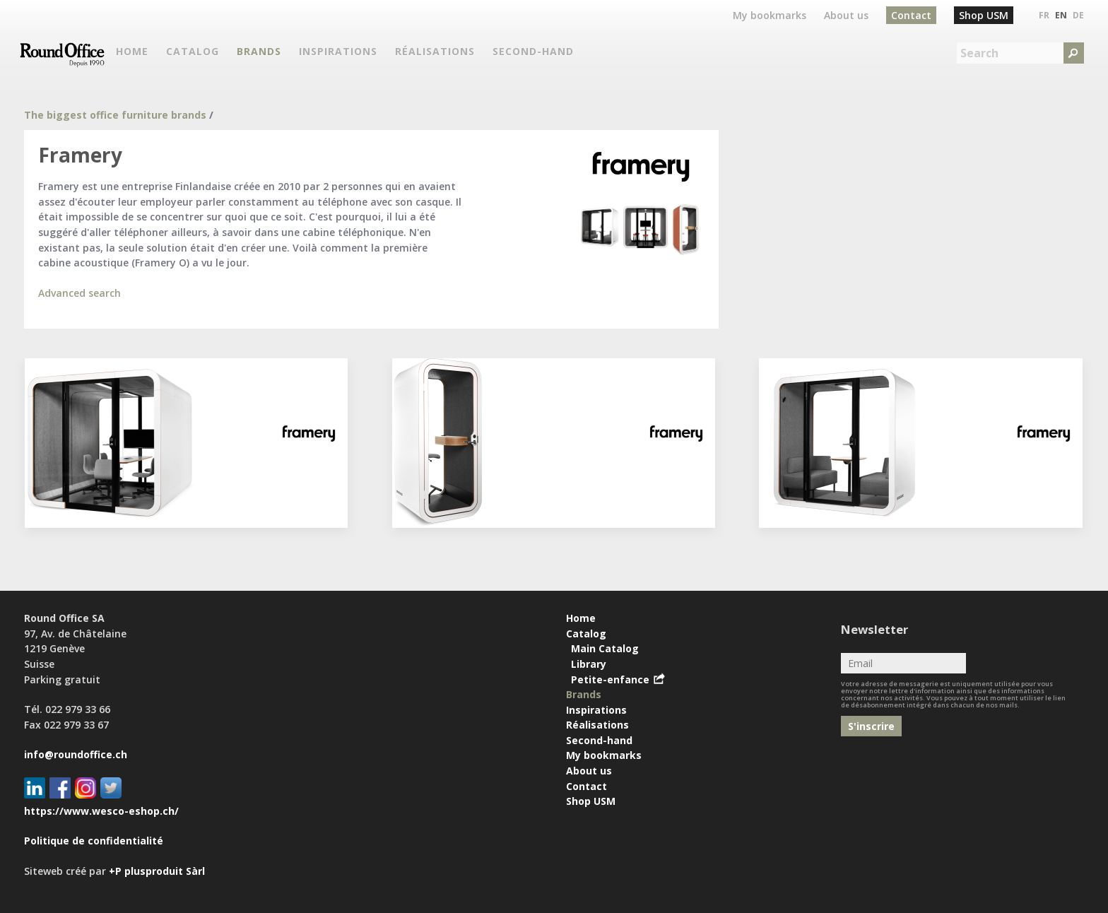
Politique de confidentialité (93, 840)
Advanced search (79, 293)
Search (979, 53)
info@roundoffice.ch (75, 754)
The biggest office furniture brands (115, 115)
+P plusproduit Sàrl (157, 871)
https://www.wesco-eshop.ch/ (101, 811)
